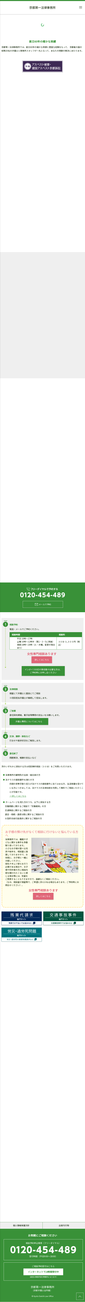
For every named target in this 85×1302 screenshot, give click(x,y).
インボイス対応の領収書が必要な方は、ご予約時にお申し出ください (43, 671)
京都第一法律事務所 (42, 8)
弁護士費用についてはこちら (29, 721)
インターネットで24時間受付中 (43, 1271)
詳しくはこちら (42, 659)
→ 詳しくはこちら (17, 796)
